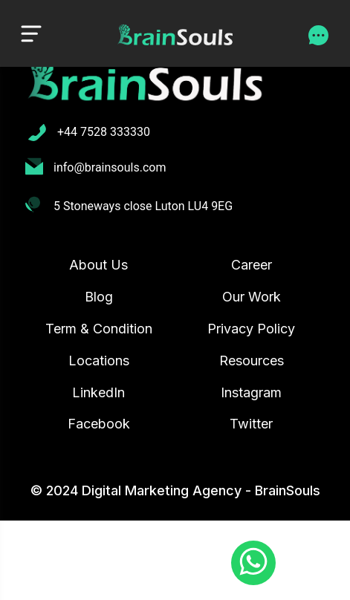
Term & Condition (98, 328)
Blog (99, 296)
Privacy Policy (251, 328)
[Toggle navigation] (31, 33)
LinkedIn (98, 392)
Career (251, 265)
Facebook (99, 423)
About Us (98, 265)
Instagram (251, 392)
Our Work (251, 296)
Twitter (251, 423)
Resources (251, 360)
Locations (98, 360)
